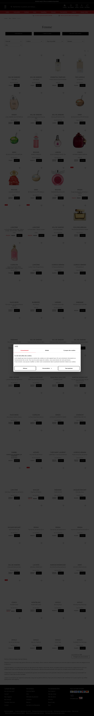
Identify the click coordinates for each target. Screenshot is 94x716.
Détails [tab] (47, 350)
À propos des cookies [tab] (69, 350)
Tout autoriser (69, 368)
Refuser (25, 368)
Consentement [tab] (24, 350)
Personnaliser (47, 368)
